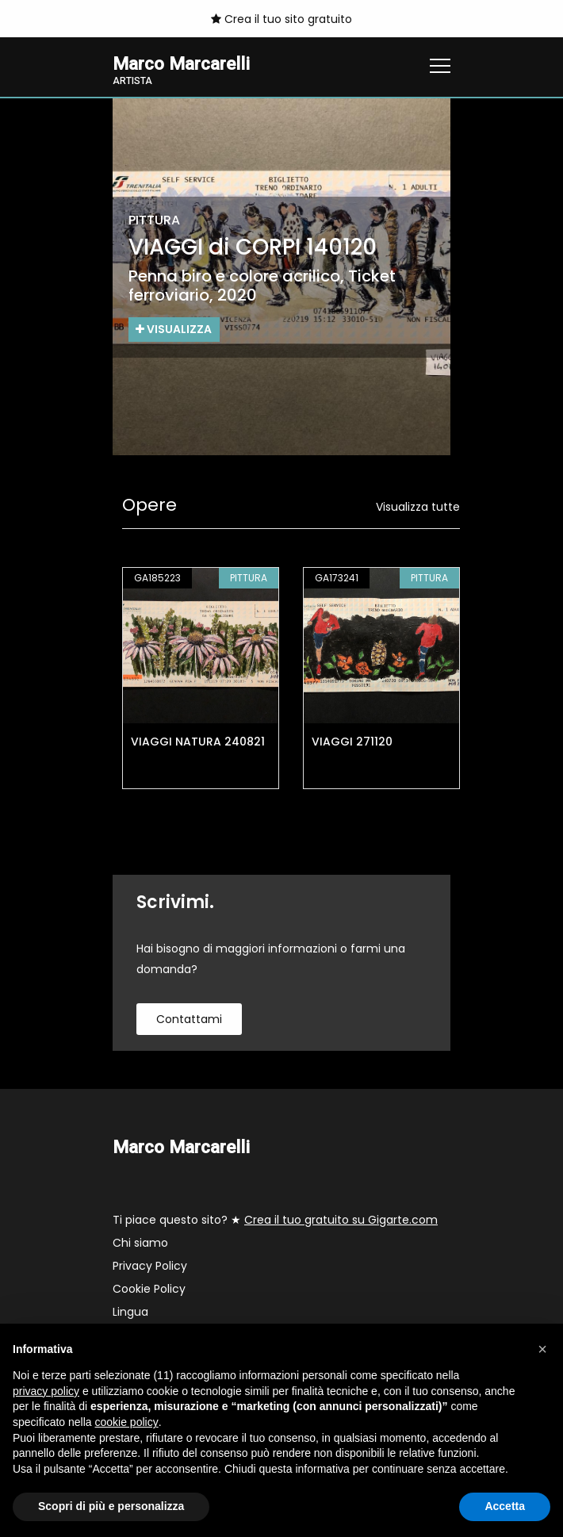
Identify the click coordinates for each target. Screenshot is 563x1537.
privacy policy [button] (46, 1391)
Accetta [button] (504, 1506)
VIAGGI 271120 (352, 741)
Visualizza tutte (418, 507)
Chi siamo (140, 1243)
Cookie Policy (149, 1289)
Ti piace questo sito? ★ (275, 1220)
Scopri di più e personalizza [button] (111, 1506)
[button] (542, 1349)
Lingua (130, 1312)
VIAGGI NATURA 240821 (198, 741)
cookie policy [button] (127, 1422)
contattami (189, 1019)
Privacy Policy (150, 1266)
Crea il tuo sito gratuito (281, 19)
